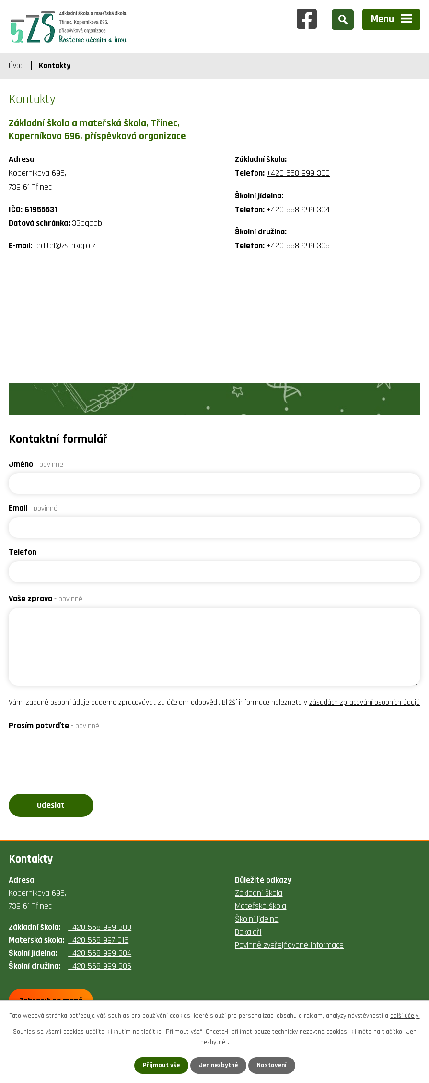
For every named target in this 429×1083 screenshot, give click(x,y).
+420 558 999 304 (298, 209)
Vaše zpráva (45, 598)
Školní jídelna (256, 919)
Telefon (22, 552)
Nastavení (272, 1065)
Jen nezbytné (218, 1065)
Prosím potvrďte (54, 725)
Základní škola (258, 893)
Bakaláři (248, 931)
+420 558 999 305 (298, 245)
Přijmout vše (161, 1065)
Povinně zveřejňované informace (289, 944)
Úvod (16, 66)
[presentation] (81, 753)
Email (33, 507)
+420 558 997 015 (98, 940)
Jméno (36, 464)
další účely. (405, 1015)
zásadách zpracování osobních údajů (364, 702)
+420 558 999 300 (298, 173)
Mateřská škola (260, 906)
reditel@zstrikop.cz (64, 245)
